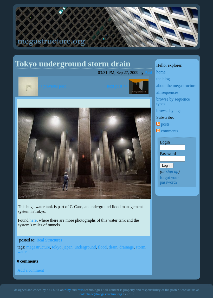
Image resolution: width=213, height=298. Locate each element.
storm (140, 247)
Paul (148, 72)
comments (167, 131)
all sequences (167, 92)
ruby (67, 290)
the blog (163, 79)
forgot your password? (169, 179)
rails (80, 290)
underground (85, 247)
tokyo (56, 247)
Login (165, 142)
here (33, 220)
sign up (172, 171)
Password (168, 153)
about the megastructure (176, 85)
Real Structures (49, 240)
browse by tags (168, 110)
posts (163, 124)
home (161, 72)
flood (102, 247)
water (22, 252)
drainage (126, 247)
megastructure (38, 247)
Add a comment (30, 270)
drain (113, 247)
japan (68, 247)
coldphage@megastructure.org (101, 294)
